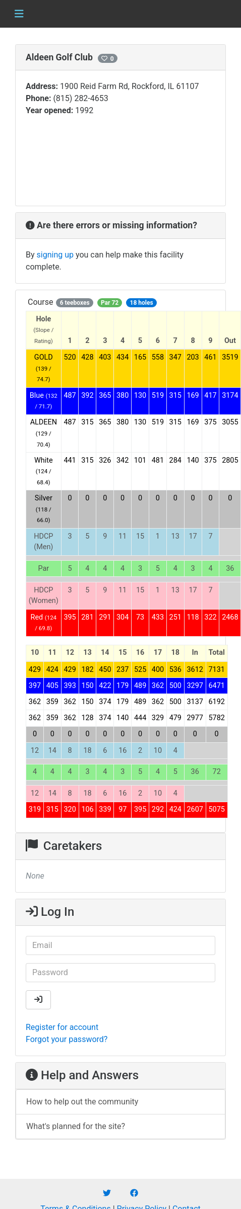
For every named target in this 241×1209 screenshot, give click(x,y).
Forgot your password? (66, 1039)
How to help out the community (82, 1101)
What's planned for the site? (75, 1126)
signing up (55, 255)
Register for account (62, 1027)
